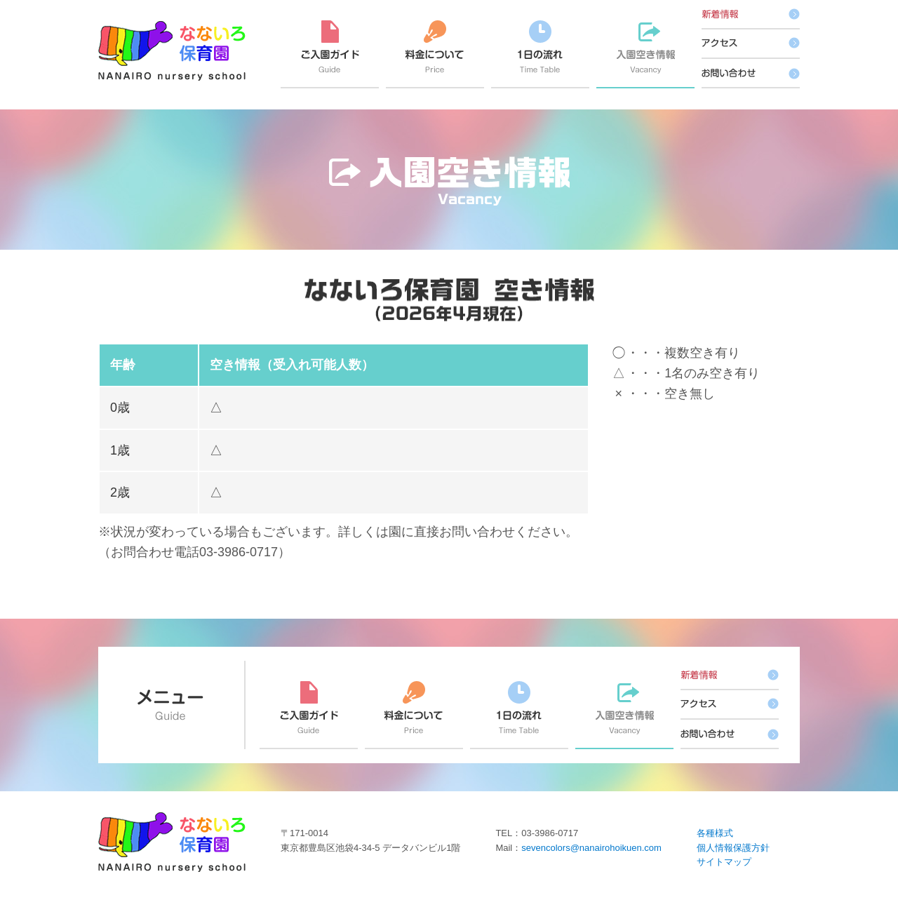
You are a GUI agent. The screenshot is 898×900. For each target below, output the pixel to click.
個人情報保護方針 (733, 847)
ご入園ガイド (330, 54)
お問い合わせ (751, 73)
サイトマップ (724, 862)
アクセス (751, 44)
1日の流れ (540, 54)
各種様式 (715, 833)
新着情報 (751, 14)
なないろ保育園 (172, 51)
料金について (435, 54)
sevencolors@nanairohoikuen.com (591, 847)
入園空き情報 (645, 54)
